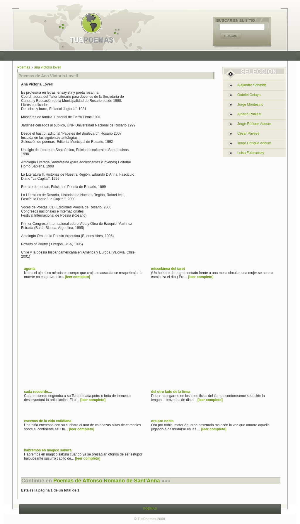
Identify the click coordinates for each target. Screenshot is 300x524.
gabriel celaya (248, 95)
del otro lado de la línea (170, 392)
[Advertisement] (151, 56)
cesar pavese (248, 133)
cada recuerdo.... (38, 392)
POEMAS (150, 508)
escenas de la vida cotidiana (47, 421)
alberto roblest (249, 114)
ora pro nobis (162, 421)
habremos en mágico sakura (47, 450)
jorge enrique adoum (254, 124)
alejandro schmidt (251, 85)
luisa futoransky (250, 153)
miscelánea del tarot (168, 269)
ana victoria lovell (47, 67)
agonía (29, 269)
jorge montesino (250, 104)
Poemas (23, 67)
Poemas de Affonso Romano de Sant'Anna (106, 481)
